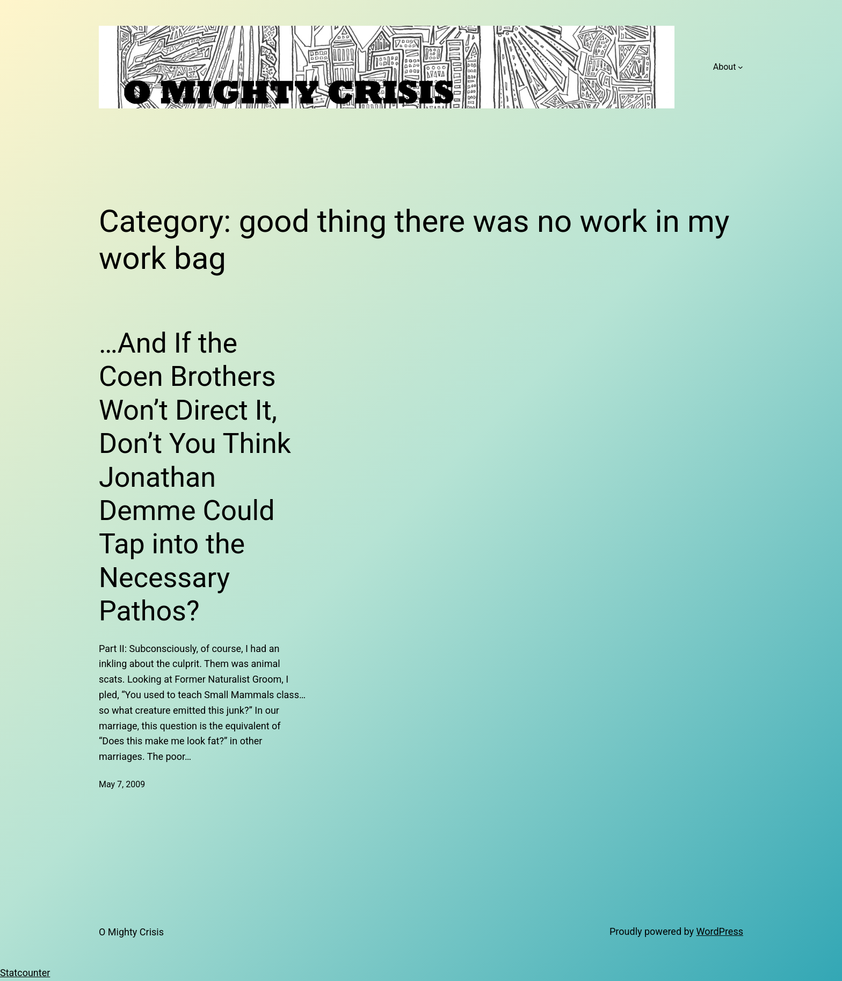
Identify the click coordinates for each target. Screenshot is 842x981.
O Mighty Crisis (131, 932)
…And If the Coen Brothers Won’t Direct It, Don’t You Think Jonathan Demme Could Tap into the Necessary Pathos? (195, 477)
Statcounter (25, 972)
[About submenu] (740, 67)
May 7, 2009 (122, 784)
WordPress (719, 931)
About (724, 67)
